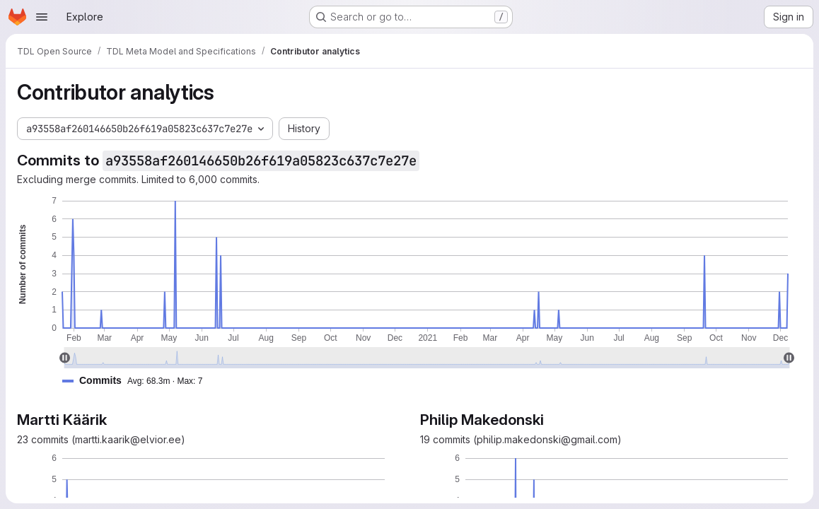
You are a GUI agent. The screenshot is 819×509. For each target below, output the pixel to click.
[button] (138, 380)
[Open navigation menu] (41, 17)
